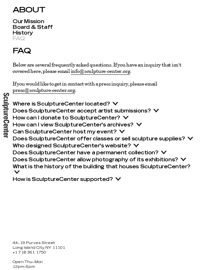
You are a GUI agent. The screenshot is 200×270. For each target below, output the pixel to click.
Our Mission (28, 21)
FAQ (19, 38)
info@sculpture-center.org (100, 71)
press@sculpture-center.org (44, 90)
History (23, 32)
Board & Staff (33, 27)
